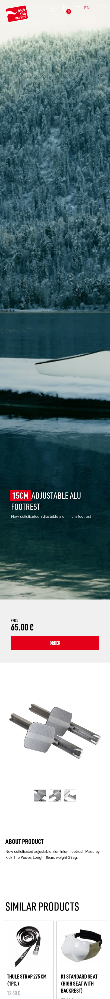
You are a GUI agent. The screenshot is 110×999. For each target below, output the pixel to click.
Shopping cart (65, 8)
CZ (77, 8)
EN (87, 8)
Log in (52, 8)
